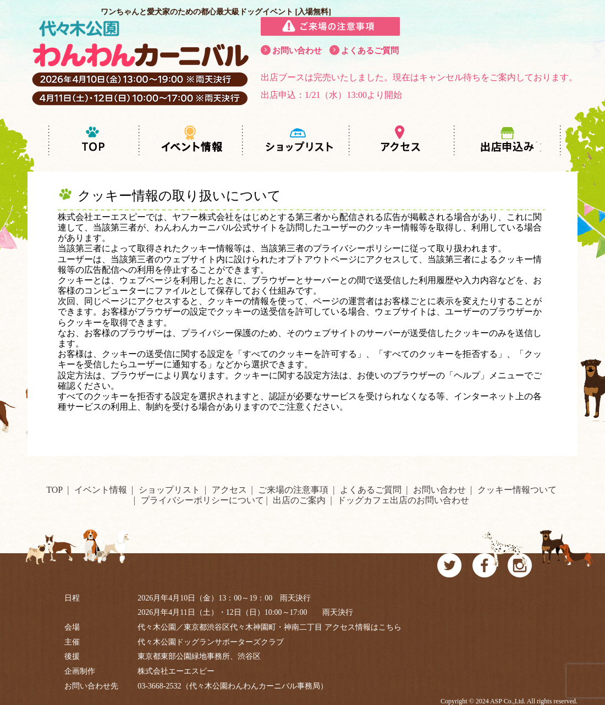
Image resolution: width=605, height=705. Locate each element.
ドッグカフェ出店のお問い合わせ (403, 500)
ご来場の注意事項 (293, 489)
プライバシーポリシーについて (202, 500)
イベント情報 (100, 489)
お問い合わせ (297, 50)
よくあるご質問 (370, 50)
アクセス (229, 489)
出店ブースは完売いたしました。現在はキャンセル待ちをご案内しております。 (419, 77)
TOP (54, 489)
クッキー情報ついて (517, 489)
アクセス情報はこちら (363, 627)
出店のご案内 (299, 500)
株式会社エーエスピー (176, 671)
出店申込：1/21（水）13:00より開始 (331, 95)
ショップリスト (169, 489)
